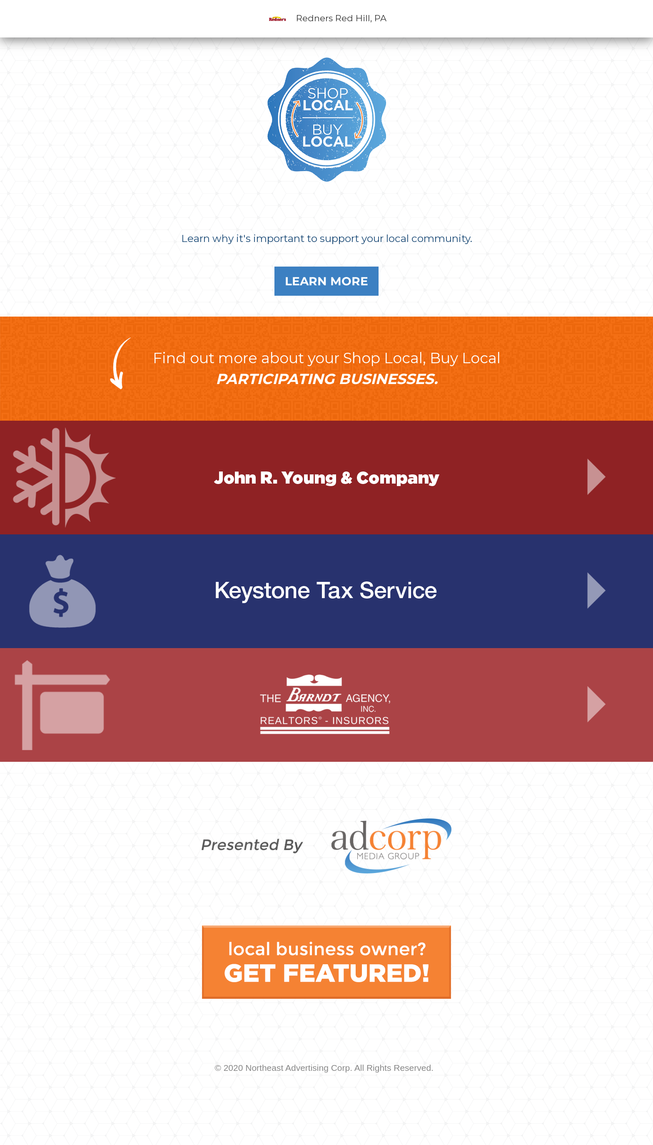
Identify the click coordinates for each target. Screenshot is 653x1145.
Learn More (326, 281)
